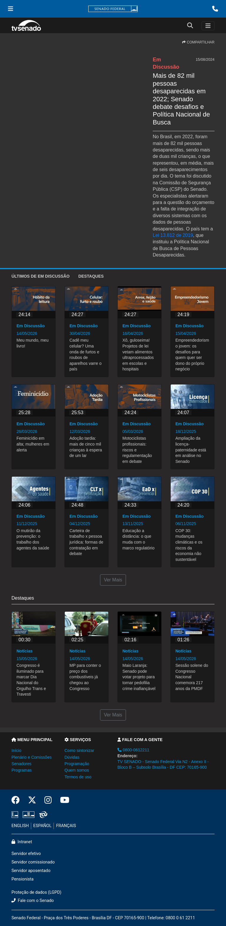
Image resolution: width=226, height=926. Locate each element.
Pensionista (22, 879)
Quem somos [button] (76, 770)
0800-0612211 (133, 750)
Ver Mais (113, 579)
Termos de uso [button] (78, 777)
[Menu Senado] (10, 9)
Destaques (91, 276)
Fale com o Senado (32, 900)
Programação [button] (76, 763)
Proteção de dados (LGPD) (36, 892)
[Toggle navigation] (208, 25)
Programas (21, 770)
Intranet (21, 841)
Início (16, 750)
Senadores (21, 763)
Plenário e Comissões (31, 757)
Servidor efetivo (26, 853)
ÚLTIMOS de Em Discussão (40, 276)
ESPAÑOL (42, 825)
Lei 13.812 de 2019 (173, 235)
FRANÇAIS (66, 825)
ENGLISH (20, 825)
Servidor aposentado (30, 870)
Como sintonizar (79, 750)
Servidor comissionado (33, 862)
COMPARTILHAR (198, 42)
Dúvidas (71, 757)
